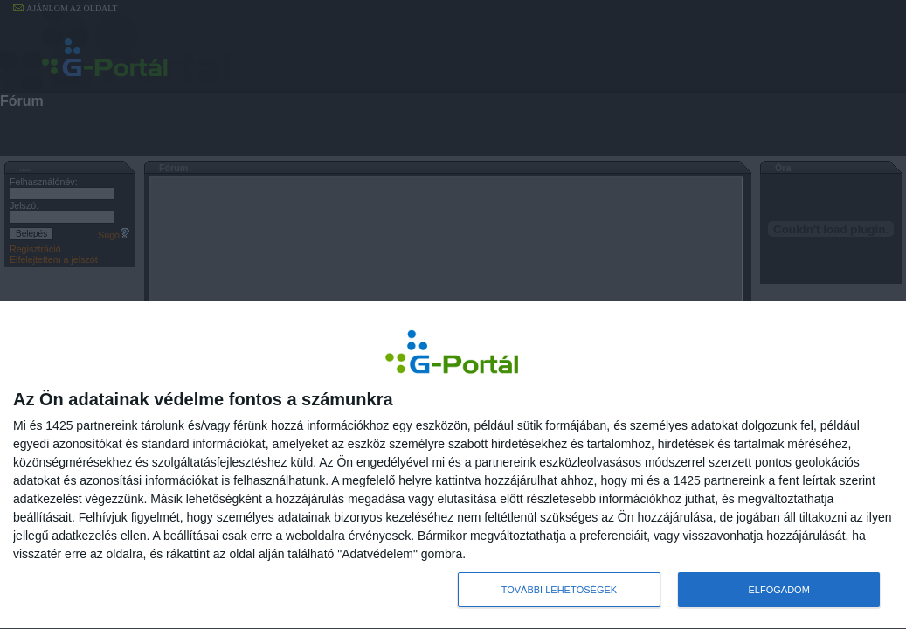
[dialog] (453, 465)
